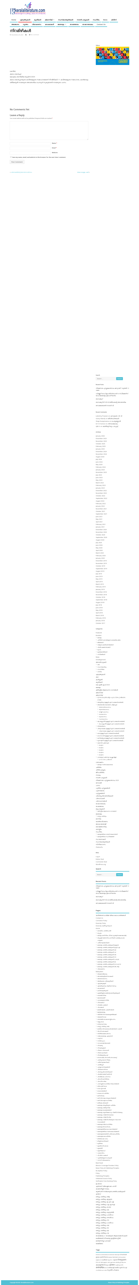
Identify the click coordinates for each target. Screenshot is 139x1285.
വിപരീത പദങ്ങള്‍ (102, 1155)
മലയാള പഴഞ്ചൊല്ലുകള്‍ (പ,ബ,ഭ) (108, 959)
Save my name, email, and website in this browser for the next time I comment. (39, 157)
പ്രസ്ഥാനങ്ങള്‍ (101, 801)
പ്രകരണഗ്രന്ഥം (102, 1069)
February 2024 (101, 467)
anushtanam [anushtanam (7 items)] (111, 1254)
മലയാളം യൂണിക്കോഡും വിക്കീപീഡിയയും (110, 1112)
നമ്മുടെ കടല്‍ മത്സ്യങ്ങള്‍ (105, 645)
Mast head (99, 1163)
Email (54, 148)
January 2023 (100, 488)
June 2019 (99, 576)
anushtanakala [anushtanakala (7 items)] (104, 1254)
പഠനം (98, 785)
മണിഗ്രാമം (100, 1096)
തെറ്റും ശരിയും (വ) (102, 1233)
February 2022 (101, 503)
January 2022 (100, 506)
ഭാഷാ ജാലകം (87, 24)
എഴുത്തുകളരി (101, 983)
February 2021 (101, 524)
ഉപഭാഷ (98, 1184)
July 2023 (99, 475)
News (105, 20)
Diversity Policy (101, 923)
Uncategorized (101, 660)
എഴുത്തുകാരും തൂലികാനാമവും (106, 986)
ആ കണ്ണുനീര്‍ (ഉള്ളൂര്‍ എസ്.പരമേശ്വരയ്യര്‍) (110, 721)
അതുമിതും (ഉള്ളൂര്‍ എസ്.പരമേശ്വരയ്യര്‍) (110, 702)
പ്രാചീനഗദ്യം (101, 1081)
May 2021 (99, 519)
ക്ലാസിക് (48, 20)
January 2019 (100, 589)
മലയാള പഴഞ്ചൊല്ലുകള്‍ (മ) (106, 962)
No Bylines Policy (101, 1171)
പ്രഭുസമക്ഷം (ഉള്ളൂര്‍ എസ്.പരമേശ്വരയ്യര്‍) (111, 728)
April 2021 (99, 522)
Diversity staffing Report (104, 926)
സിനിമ (99, 672)
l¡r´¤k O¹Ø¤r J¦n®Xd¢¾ (105, 759)
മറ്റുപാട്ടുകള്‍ (100, 809)
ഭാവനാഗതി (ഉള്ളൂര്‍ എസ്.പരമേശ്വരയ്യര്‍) (110, 736)
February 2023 (101, 485)
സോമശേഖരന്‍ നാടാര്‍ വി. (105, 405)
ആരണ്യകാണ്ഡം (104, 709)
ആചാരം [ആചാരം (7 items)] (124, 1262)
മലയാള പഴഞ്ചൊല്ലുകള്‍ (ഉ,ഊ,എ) (108, 947)
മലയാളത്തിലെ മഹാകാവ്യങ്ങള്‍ (107, 1129)
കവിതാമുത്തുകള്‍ (102, 990)
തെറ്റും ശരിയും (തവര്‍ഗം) (104, 1217)
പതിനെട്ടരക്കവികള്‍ (103, 943)
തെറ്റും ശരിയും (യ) (102, 1225)
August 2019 (100, 571)
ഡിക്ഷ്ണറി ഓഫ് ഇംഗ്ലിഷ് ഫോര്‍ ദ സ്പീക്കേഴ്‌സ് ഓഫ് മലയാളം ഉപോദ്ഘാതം (112, 395)
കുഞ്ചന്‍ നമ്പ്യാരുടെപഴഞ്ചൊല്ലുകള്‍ (110, 1191)
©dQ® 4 (101, 752)
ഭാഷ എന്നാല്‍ (101, 1088)
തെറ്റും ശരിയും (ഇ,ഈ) (104, 1199)
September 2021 (101, 514)
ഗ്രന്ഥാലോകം (113, 424)
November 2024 (101, 454)
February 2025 (101, 446)
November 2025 (101, 441)
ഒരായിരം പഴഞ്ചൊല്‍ (104, 931)
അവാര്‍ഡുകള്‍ (101, 662)
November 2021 (101, 509)
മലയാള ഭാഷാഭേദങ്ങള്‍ (104, 1110)
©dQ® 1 (101, 745)
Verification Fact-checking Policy (106, 1181)
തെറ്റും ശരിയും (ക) (102, 1210)
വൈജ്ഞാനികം (101, 827)
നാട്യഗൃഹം (101, 1041)
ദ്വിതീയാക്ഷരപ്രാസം (104, 1033)
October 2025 (100, 444)
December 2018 (101, 592)
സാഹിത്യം (100, 669)
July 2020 (99, 543)
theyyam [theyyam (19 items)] (122, 1259)
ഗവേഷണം (99, 762)
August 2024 (100, 457)
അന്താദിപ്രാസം (102, 979)
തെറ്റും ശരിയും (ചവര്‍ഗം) (104, 1215)
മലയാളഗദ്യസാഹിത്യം (104, 1124)
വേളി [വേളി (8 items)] (125, 1267)
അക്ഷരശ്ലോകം (102, 974)
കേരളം (99, 638)
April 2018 (99, 613)
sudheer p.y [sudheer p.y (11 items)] (106, 1260)
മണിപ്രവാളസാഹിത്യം (104, 1100)
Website (55, 152)
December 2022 (101, 490)
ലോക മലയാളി (101, 824)
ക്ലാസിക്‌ (99, 693)
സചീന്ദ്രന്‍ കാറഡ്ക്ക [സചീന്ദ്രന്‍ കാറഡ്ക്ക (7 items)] (101, 1270)
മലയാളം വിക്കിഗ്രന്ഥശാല (105, 1115)
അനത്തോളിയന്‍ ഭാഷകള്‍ (105, 976)
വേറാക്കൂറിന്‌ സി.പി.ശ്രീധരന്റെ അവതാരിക (111, 402)
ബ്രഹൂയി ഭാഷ (102, 1086)
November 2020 (101, 532)
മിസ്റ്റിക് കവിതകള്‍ (102, 1141)
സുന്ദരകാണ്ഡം (103, 719)
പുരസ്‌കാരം (100, 791)
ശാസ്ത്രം (99, 829)
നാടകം (98, 775)
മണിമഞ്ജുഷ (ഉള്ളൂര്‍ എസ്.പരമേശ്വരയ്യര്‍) (110, 738)
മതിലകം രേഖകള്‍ (102, 1103)
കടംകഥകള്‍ (49, 24)
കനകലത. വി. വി (116, 416)
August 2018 (100, 602)
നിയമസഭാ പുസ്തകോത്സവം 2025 (107, 780)
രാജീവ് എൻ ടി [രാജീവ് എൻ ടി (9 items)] (119, 1267)
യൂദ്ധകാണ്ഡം (103, 716)
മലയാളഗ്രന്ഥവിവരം (103, 1127)
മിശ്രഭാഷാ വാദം (102, 1139)
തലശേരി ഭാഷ (101, 1017)
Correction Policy (101, 921)
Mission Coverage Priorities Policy (107, 1165)
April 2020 (99, 550)
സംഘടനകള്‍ (101, 839)
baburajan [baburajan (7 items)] (117, 1254)
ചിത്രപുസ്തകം (101, 770)
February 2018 (101, 618)
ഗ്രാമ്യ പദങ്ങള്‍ (102, 1005)
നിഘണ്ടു (100, 1045)
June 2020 (99, 545)
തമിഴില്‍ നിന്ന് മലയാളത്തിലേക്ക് (106, 1014)
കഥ (97, 677)
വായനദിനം (100, 1153)
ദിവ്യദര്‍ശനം (101, 726)
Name (54, 143)
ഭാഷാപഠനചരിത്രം (103, 1093)
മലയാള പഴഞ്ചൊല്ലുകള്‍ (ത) (106, 955)
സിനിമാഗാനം (101, 844)
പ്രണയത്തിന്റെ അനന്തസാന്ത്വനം (21, 172)
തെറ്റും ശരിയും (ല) (102, 1230)
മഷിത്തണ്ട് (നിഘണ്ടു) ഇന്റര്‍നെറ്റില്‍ (108, 1238)
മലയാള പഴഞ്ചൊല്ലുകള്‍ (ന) (106, 957)
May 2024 (99, 464)
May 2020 (99, 548)
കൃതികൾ (37, 20)
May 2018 (99, 610)
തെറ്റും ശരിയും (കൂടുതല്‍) (105, 1212)
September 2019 (101, 569)
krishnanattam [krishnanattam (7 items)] (122, 1257)
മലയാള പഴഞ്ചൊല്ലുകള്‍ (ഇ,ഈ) (108, 945)
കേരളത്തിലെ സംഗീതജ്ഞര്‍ (105, 836)
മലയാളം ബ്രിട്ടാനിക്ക (103, 1108)
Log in (98, 857)
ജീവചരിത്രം (100, 772)
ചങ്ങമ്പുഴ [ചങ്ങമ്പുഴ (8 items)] (118, 1265)
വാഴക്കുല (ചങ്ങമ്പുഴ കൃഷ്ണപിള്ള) (106, 757)
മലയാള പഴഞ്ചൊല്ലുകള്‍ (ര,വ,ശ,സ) (109, 964)
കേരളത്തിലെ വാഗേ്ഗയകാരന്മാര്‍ (107, 834)
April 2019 (99, 582)
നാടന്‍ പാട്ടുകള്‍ (83, 20)
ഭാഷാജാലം (74, 24)
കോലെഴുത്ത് (101, 998)
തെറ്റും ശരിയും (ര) (102, 1228)
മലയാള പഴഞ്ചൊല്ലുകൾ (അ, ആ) (108, 966)
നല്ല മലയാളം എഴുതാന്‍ (105, 1036)
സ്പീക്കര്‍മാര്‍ (101, 654)
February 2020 (101, 556)
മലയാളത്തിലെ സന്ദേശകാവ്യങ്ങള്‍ (108, 1131)
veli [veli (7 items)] (99, 1262)
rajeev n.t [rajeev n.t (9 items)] (99, 1260)
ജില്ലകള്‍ (100, 642)
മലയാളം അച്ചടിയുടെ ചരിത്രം (106, 1105)
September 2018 (101, 600)
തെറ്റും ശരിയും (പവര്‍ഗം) (104, 1223)
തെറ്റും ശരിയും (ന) (102, 1220)
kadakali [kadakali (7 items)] (110, 1257)
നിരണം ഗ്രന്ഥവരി (103, 1050)
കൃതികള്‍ (99, 682)
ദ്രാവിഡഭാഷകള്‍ (102, 1031)
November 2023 (101, 472)
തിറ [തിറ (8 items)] (122, 1265)
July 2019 (99, 574)
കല (98, 664)
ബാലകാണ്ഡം (103, 714)
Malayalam (99, 971)
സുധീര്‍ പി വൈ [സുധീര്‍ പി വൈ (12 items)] (113, 1270)
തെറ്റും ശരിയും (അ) (103, 1026)
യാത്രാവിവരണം (102, 821)
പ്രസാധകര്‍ (100, 798)
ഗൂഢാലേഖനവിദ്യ (103, 1000)
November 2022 (101, 493)
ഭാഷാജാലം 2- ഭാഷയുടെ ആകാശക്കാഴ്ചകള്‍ (111, 1236)
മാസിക (98, 819)
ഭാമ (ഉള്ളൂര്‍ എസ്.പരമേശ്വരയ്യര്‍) (108, 733)
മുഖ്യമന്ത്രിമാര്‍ (102, 652)
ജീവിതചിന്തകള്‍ (113, 418)
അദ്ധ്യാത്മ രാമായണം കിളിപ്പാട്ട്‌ (107, 705)
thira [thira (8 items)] (97, 1262)
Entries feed (100, 859)
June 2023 (99, 477)
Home (13, 20)
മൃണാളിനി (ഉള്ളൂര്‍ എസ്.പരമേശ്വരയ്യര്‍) (110, 740)
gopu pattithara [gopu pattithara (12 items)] (102, 1257)
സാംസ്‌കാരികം (102, 667)
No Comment (35, 35)
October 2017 (100, 623)
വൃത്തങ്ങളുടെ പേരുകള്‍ (104, 1158)
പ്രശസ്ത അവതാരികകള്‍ (104, 796)
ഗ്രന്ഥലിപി (100, 1002)
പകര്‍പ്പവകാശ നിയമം (103, 1060)
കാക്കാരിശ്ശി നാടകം (102, 1189)
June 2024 (99, 462)
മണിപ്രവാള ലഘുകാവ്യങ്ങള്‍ (106, 1098)
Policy (98, 1173)
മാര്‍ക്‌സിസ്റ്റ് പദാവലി (103, 1241)
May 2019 (99, 579)
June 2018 (99, 608)
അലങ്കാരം (15, 24)
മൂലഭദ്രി (100, 1148)
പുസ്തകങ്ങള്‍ (100, 793)
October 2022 (100, 496)
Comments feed (101, 862)
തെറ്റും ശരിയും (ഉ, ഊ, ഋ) (105, 1202)
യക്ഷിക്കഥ (99, 1243)
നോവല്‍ (99, 783)
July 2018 (99, 605)
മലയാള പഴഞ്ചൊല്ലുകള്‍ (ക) (106, 950)
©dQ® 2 (101, 748)
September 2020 (101, 537)
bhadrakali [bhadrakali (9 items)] (123, 1254)
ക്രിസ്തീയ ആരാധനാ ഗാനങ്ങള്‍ (107, 690)
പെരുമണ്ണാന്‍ (116, 421)
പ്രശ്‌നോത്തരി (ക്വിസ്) (104, 1074)
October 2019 (100, 566)
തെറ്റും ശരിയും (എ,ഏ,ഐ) (105, 1204)
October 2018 (100, 597)
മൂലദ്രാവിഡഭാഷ (102, 1146)
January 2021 (100, 527)
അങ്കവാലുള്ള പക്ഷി (83, 172)
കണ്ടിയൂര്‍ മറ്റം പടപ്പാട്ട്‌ (110, 426)
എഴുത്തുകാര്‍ (25, 20)
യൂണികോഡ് (101, 1151)
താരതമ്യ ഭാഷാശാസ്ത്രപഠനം (106, 1019)
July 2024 (99, 459)
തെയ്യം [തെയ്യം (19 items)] (100, 1267)
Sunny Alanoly (100, 418)
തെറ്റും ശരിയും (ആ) (103, 1197)
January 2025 (100, 449)
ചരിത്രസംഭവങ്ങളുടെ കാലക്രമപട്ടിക (108, 640)
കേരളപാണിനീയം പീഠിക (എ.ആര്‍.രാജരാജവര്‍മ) (111, 935)
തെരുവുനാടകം (102, 1024)
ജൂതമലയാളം (101, 1012)
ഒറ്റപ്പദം (99, 933)
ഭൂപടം (99, 649)
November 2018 (101, 595)
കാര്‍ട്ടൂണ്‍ (99, 680)
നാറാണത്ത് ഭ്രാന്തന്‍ (103, 1043)
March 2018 (100, 615)
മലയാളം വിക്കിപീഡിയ (104, 1117)
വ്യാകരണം (36, 24)
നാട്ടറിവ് (99, 1038)
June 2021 (99, 516)
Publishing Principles (102, 1176)
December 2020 (101, 530)
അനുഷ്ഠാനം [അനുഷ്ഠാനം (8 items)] (104, 1262)
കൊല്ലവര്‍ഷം (101, 995)
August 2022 (100, 501)
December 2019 (101, 561)
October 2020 (100, 535)
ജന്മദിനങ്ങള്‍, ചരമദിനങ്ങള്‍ (105, 1010)
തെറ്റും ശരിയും (101, 816)
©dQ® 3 (101, 750)
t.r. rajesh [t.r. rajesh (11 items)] (114, 1260)
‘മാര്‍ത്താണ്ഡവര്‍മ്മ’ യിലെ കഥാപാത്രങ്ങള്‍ (111, 915)
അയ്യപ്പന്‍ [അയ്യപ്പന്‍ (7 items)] (118, 1262)
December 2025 (101, 438)
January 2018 (100, 620)
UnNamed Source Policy (104, 1178)
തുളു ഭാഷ (100, 1022)
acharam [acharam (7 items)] (98, 1254)
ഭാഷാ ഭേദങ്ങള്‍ (102, 1091)
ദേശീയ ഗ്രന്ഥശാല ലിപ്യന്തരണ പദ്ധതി (109, 1029)
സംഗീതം (96, 20)
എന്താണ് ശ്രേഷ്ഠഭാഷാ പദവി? (106, 1186)
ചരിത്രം (99, 767)
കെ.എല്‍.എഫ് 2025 (103, 685)
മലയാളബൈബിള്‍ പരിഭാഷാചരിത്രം (108, 1134)
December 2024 (101, 451)
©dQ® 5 (101, 755)
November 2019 (101, 563)
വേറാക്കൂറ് (99, 399)
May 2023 (99, 480)
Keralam (98, 635)
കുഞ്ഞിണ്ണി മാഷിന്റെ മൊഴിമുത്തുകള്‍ (108, 993)
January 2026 (100, 436)
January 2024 (100, 470)
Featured (99, 633)
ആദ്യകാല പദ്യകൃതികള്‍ (105, 981)
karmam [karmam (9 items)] (115, 1257)
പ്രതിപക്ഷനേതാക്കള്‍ (103, 647)
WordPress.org (101, 864)
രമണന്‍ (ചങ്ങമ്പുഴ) (103, 743)
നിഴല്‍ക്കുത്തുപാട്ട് (102, 1055)
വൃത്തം (25, 24)
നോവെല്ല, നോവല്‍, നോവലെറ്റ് (107, 1057)
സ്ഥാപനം (99, 847)
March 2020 (100, 553)
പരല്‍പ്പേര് (100, 1065)
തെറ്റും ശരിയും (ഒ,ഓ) (103, 1207)
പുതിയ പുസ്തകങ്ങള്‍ (103, 788)
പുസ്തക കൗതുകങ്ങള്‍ (103, 1067)
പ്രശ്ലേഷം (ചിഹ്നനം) (103, 1077)
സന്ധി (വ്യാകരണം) (103, 1160)
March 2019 (100, 584)
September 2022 (101, 498)
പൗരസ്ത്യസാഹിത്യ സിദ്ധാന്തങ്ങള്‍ (108, 1084)
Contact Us (101, 24)
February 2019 (101, 587)
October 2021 (100, 511)
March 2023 (100, 483)
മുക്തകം (100, 1143)
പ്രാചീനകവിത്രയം (103, 1079)
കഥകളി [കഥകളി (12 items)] (99, 1265)
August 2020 (100, 540)
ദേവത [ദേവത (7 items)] (106, 1267)
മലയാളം (61, 24)
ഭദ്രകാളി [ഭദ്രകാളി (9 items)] (111, 1267)
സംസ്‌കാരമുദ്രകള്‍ (65, 20)
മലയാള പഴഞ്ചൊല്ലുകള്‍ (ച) (106, 952)
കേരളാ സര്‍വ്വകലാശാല (105, 764)
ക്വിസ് (113, 20)
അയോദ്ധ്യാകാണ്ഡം (105, 707)
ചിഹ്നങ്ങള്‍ (100, 1007)
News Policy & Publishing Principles (107, 1168)
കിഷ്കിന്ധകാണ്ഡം (103, 712)
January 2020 (100, 558)
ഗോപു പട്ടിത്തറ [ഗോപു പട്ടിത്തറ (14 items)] (108, 1264)
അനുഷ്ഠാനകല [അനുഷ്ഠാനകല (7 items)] (111, 1262)
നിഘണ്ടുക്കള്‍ (101, 1048)
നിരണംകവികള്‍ (102, 1053)
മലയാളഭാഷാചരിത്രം (104, 1136)
